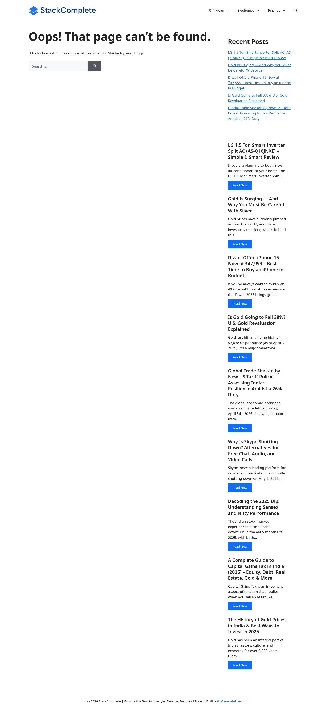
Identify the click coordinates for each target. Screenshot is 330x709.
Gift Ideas (221, 10)
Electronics (250, 10)
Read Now (239, 185)
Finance (279, 10)
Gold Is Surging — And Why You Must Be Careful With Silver (256, 205)
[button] (295, 10)
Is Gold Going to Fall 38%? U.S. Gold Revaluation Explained (257, 323)
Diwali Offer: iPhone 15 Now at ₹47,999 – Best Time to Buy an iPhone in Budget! (259, 82)
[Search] (94, 66)
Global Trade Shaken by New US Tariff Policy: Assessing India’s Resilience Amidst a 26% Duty (259, 113)
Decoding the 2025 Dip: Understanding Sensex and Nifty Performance (254, 508)
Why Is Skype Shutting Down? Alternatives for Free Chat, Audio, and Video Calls (253, 451)
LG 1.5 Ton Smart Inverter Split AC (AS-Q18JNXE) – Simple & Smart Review (256, 151)
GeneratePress (232, 702)
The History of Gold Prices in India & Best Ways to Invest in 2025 (257, 627)
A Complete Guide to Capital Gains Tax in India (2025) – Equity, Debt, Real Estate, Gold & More (257, 570)
